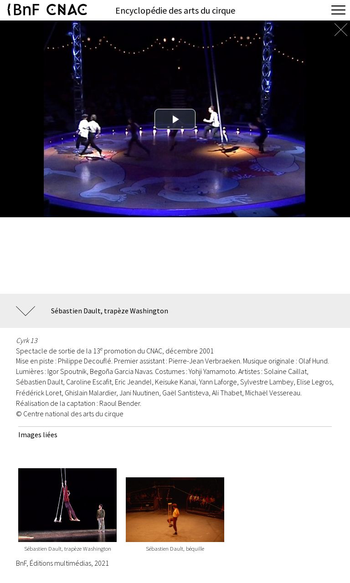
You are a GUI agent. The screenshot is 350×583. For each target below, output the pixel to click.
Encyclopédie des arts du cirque (175, 10)
